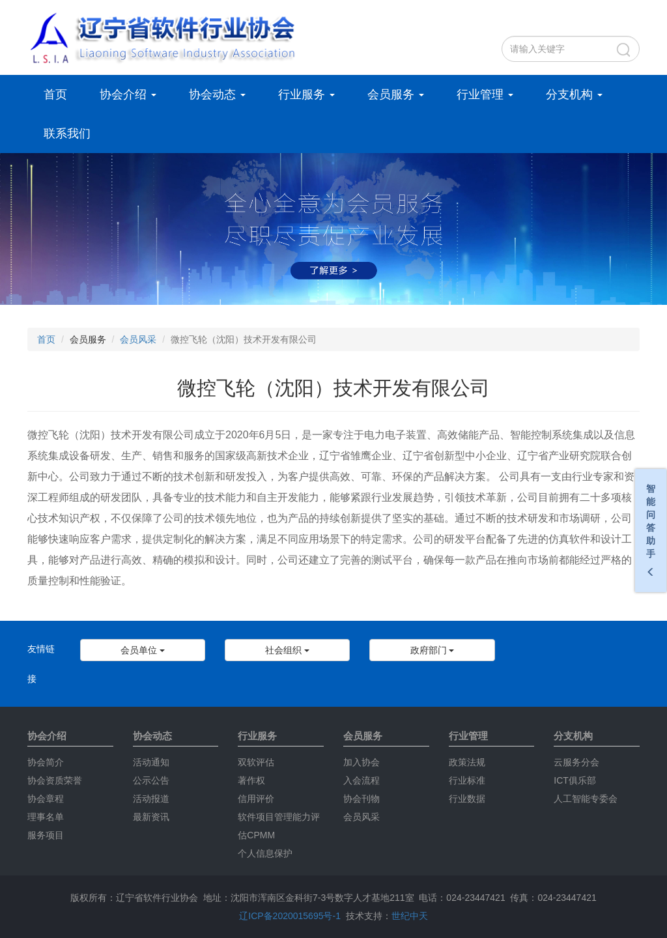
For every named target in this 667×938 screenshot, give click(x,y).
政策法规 (467, 762)
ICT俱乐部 (575, 780)
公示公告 (151, 780)
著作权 (251, 780)
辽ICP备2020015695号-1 (290, 916)
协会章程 (45, 798)
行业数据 (467, 798)
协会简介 (45, 762)
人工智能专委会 (585, 798)
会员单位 (143, 650)
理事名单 (45, 817)
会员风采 (138, 339)
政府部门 (432, 650)
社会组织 (287, 650)
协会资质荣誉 (54, 780)
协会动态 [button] (217, 94)
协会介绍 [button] (128, 94)
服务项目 (45, 835)
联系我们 (67, 133)
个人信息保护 (265, 853)
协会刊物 (361, 798)
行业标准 (467, 780)
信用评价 (256, 798)
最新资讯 (151, 817)
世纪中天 (409, 916)
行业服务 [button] (306, 94)
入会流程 (361, 780)
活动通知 (151, 762)
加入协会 (361, 762)
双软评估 (256, 762)
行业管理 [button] (485, 94)
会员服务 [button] (395, 94)
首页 (55, 94)
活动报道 (151, 798)
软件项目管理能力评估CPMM (279, 826)
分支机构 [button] (574, 94)
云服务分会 (576, 762)
